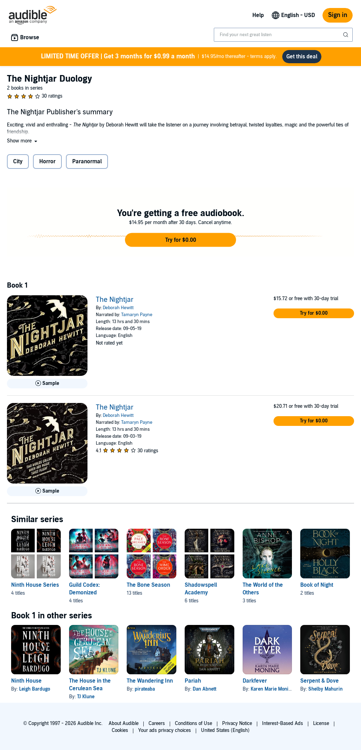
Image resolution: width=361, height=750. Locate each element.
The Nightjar (115, 300)
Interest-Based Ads (282, 723)
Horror (47, 161)
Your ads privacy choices (164, 730)
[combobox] (283, 35)
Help (258, 15)
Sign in (337, 15)
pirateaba (145, 689)
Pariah (193, 680)
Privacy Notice (237, 723)
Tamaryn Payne (136, 315)
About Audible (123, 723)
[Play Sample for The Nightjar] (47, 383)
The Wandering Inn (150, 680)
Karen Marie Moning (272, 689)
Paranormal (87, 161)
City (18, 161)
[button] (23, 141)
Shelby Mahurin (325, 689)
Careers (157, 723)
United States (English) (225, 730)
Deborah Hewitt (118, 308)
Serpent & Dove (319, 680)
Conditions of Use (193, 723)
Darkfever (255, 680)
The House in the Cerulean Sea (90, 684)
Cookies (120, 730)
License (321, 723)
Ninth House (26, 680)
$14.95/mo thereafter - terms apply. (159, 56)
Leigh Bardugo (34, 689)
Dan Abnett (204, 689)
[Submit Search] (346, 35)
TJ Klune (85, 697)
